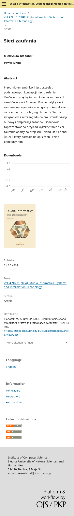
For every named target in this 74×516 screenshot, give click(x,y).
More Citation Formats (20, 342)
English (11, 367)
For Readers (13, 390)
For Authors (13, 396)
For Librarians (14, 402)
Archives (21, 13)
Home (7, 13)
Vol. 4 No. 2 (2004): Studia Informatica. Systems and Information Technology (34, 19)
